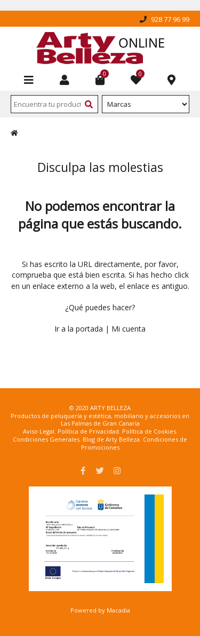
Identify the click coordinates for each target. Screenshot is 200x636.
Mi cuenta (128, 329)
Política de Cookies (149, 431)
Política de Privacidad (88, 431)
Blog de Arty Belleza (111, 439)
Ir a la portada (78, 329)
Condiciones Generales (46, 439)
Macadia (118, 610)
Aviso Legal (38, 431)
